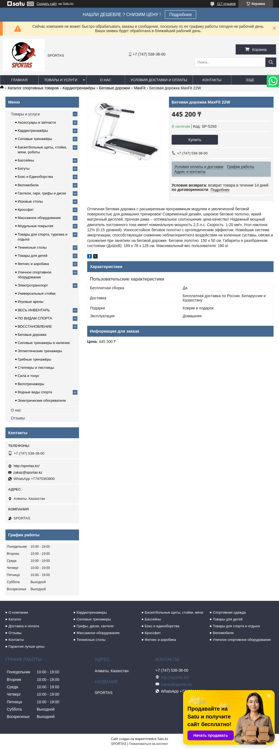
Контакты (212, 80)
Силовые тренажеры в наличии (44, 343)
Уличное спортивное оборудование (242, 640)
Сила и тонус (28, 376)
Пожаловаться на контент (148, 744)
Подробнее (180, 14)
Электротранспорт (33, 285)
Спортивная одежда (229, 612)
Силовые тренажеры (94, 619)
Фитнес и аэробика (33, 264)
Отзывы (18, 418)
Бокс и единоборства (162, 626)
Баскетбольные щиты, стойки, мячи (174, 612)
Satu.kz (162, 739)
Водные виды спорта (35, 392)
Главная (19, 80)
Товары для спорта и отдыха (236, 626)
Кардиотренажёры (79, 88)
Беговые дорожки (114, 88)
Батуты (23, 168)
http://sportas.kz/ (27, 466)
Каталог (14, 619)
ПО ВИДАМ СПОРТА (35, 318)
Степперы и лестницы (36, 368)
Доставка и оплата (23, 626)
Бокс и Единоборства (35, 177)
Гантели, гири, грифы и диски (42, 193)
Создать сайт (47, 4)
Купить (194, 139)
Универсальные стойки (37, 293)
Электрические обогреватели (42, 400)
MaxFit (139, 88)
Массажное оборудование (39, 218)
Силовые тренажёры (35, 139)
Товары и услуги (60, 80)
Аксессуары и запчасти (37, 122)
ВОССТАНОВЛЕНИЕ (35, 326)
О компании (18, 612)
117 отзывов (226, 4)
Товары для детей (32, 256)
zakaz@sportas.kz (27, 472)
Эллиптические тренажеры (40, 351)
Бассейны (26, 160)
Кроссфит (26, 210)
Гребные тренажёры (34, 359)
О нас (105, 80)
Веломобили (28, 185)
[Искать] (270, 62)
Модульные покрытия (35, 226)
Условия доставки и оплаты (159, 80)
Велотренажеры (31, 384)
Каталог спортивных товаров (33, 88)
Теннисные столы (32, 247)
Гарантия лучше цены (26, 646)
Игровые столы (30, 201)
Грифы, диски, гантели (95, 626)
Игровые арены (30, 302)
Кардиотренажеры (92, 612)
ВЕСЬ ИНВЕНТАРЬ (34, 310)
